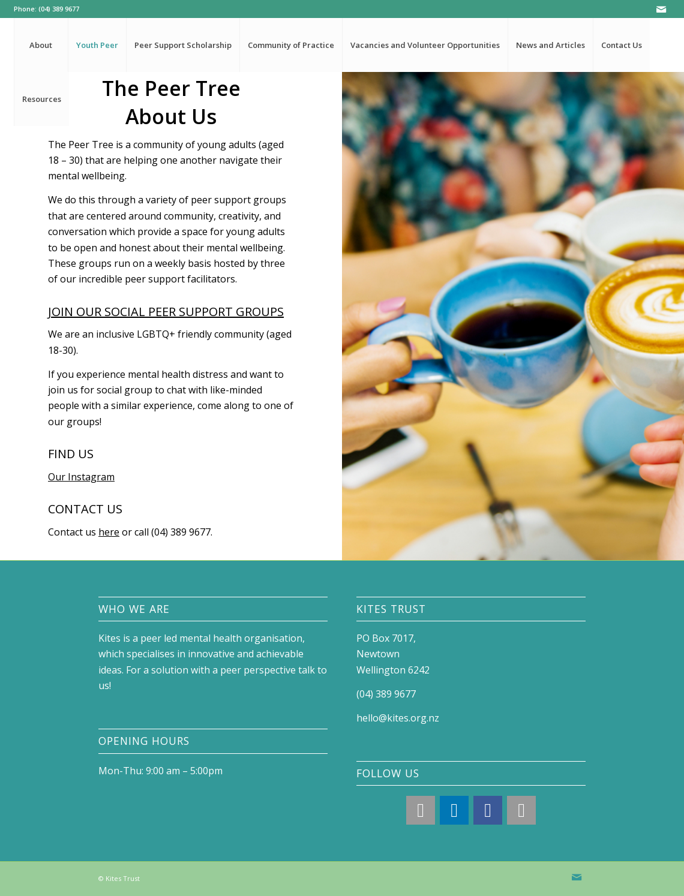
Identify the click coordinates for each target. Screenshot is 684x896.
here (108, 532)
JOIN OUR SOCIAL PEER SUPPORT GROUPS (166, 311)
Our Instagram (81, 476)
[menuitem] (41, 45)
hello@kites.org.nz (397, 717)
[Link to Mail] (661, 9)
